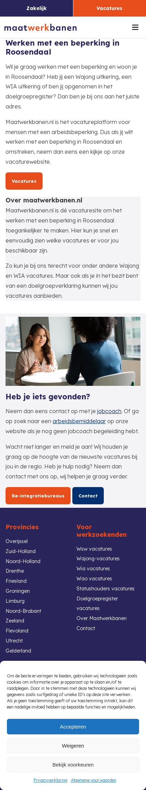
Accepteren (73, 727)
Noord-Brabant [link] (23, 611)
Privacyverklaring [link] (50, 780)
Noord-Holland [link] (23, 561)
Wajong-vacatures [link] (98, 558)
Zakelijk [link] (36, 8)
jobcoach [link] (109, 411)
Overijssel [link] (17, 541)
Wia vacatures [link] (93, 568)
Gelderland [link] (18, 651)
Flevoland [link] (17, 631)
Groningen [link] (18, 591)
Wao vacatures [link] (94, 578)
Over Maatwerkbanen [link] (101, 618)
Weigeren (73, 746)
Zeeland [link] (15, 621)
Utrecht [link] (14, 641)
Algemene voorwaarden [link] (93, 780)
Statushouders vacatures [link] (105, 589)
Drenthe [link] (15, 571)
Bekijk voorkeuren (72, 765)
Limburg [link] (15, 601)
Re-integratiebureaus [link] (38, 495)
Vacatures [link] (109, 8)
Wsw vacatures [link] (94, 549)
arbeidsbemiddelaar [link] (79, 421)
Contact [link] (88, 495)
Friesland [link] (16, 581)
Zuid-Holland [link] (21, 551)
